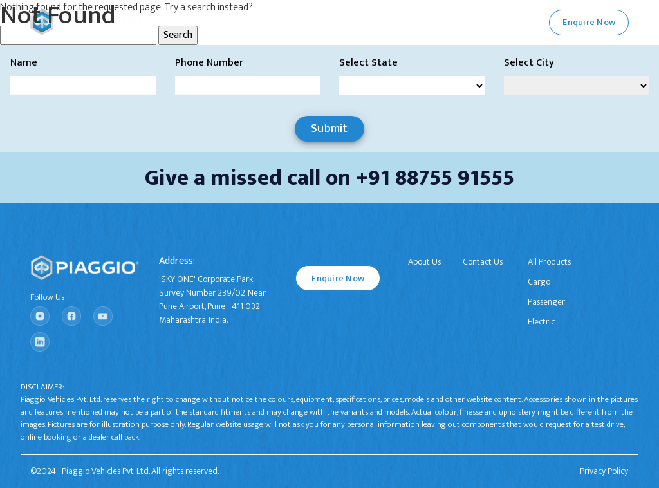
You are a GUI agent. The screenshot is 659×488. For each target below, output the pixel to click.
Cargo (539, 281)
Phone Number (209, 63)
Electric (541, 321)
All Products (549, 261)
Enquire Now (337, 278)
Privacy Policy (604, 471)
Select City (529, 63)
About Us (424, 261)
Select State (368, 63)
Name (23, 63)
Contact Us (483, 261)
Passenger (546, 301)
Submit (329, 128)
